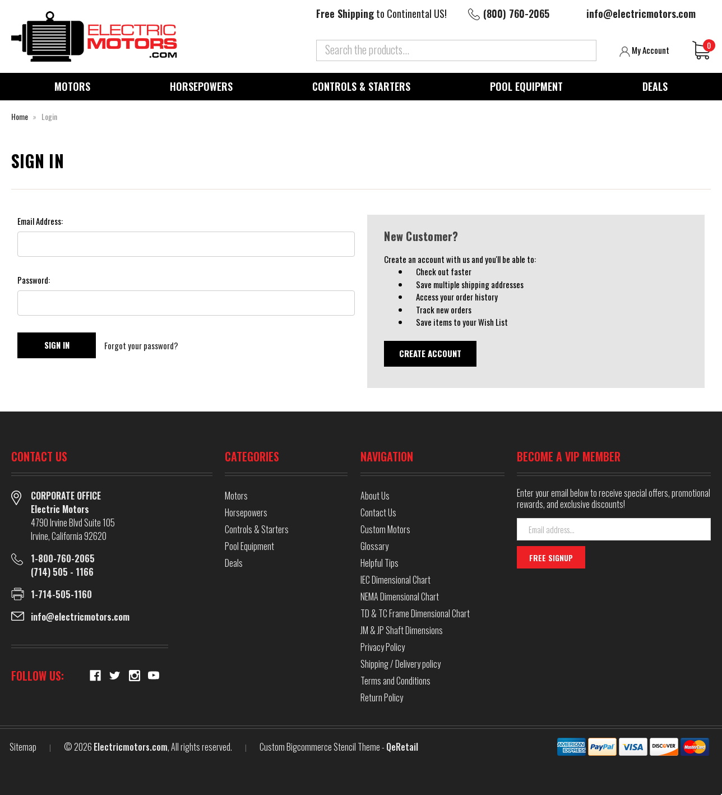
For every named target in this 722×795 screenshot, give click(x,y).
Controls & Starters (361, 86)
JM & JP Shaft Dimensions (401, 630)
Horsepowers (201, 86)
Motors (72, 86)
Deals (655, 86)
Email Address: (40, 221)
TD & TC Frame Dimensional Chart (415, 613)
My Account (644, 50)
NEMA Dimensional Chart (399, 596)
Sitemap (23, 747)
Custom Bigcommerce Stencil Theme (320, 747)
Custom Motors (385, 529)
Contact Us (378, 512)
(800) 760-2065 (516, 13)
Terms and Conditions (395, 680)
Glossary (374, 546)
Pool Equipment (526, 86)
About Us (375, 495)
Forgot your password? (141, 345)
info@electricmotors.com (641, 13)
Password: (33, 280)
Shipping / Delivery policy (400, 664)
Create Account (430, 353)
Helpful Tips (379, 563)
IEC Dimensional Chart (395, 579)
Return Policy (381, 697)
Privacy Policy (382, 647)
